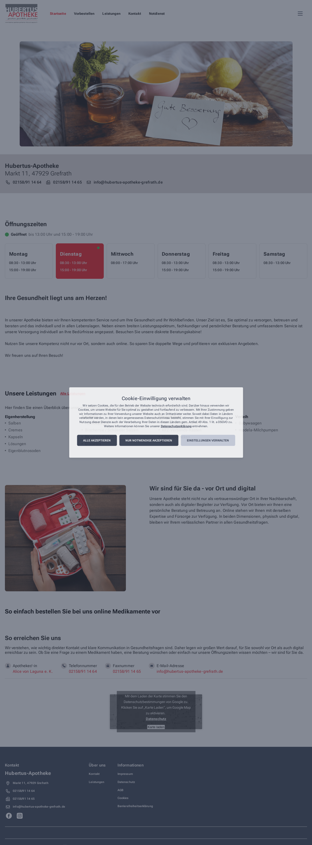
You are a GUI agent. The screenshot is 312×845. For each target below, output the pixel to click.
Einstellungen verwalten (208, 440)
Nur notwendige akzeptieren (148, 440)
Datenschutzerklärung (176, 426)
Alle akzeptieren (97, 440)
